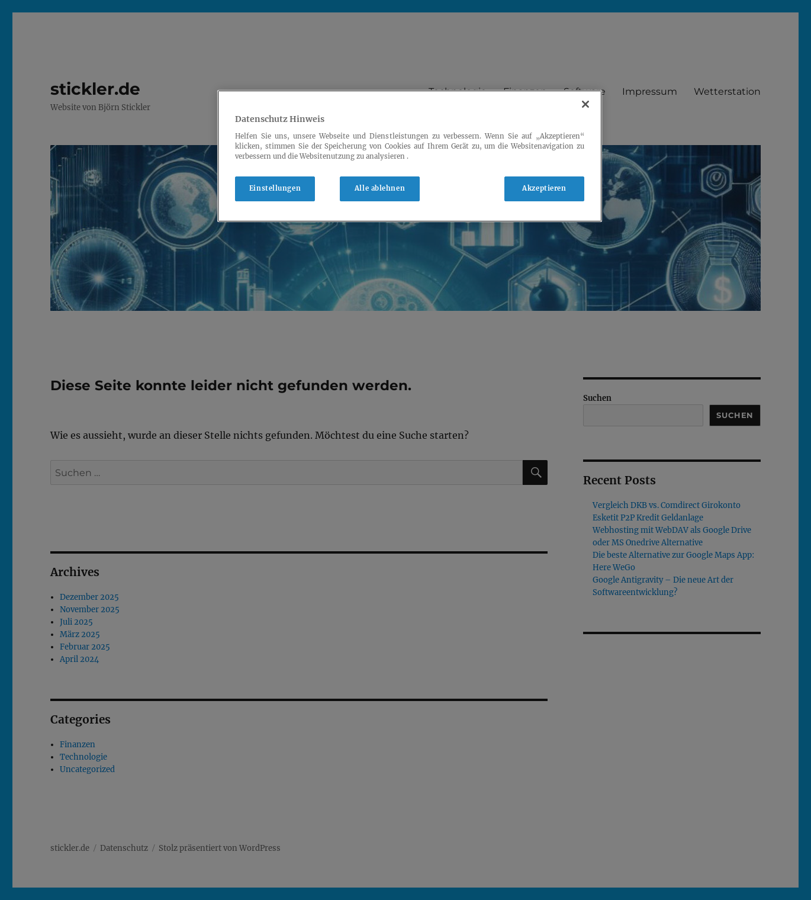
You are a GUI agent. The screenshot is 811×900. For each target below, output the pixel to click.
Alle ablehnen (380, 188)
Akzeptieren (544, 188)
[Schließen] (585, 104)
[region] (409, 156)
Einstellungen (275, 188)
